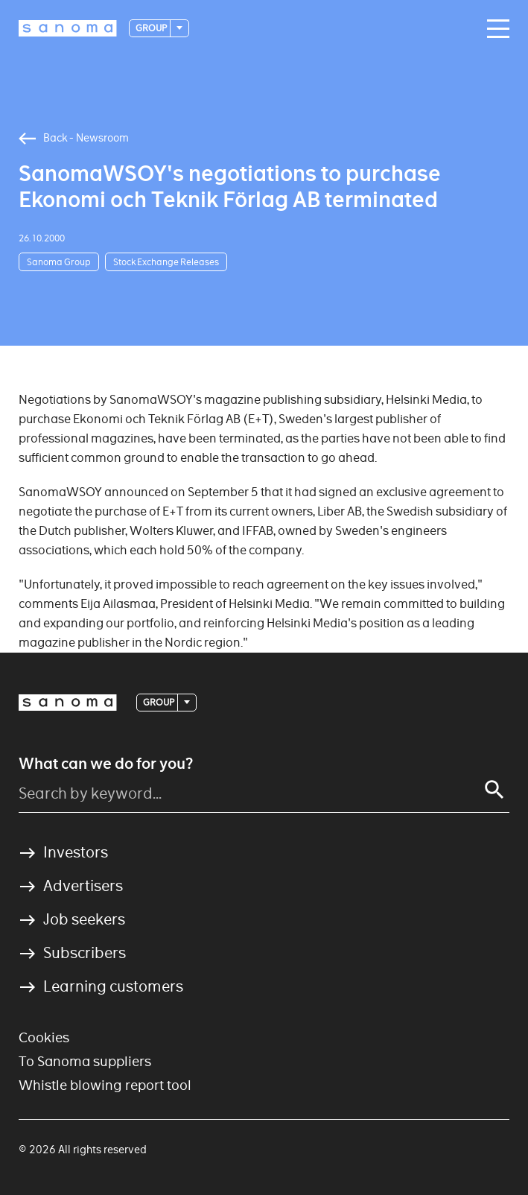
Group (152, 28)
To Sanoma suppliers (85, 1061)
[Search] (494, 790)
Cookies (44, 1037)
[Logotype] (68, 28)
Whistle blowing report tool (105, 1085)
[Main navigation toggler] (494, 29)
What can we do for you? (106, 763)
